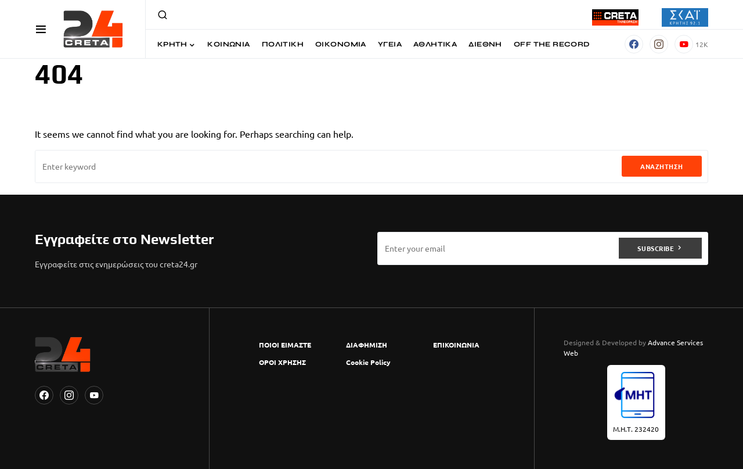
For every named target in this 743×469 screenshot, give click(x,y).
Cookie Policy (368, 362)
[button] (41, 29)
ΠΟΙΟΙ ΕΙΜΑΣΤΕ (285, 344)
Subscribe (655, 248)
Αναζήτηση (661, 166)
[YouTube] (691, 44)
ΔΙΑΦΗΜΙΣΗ (366, 344)
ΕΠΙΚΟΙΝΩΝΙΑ (456, 344)
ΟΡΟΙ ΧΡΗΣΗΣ (282, 362)
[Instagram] (659, 44)
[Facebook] (634, 44)
